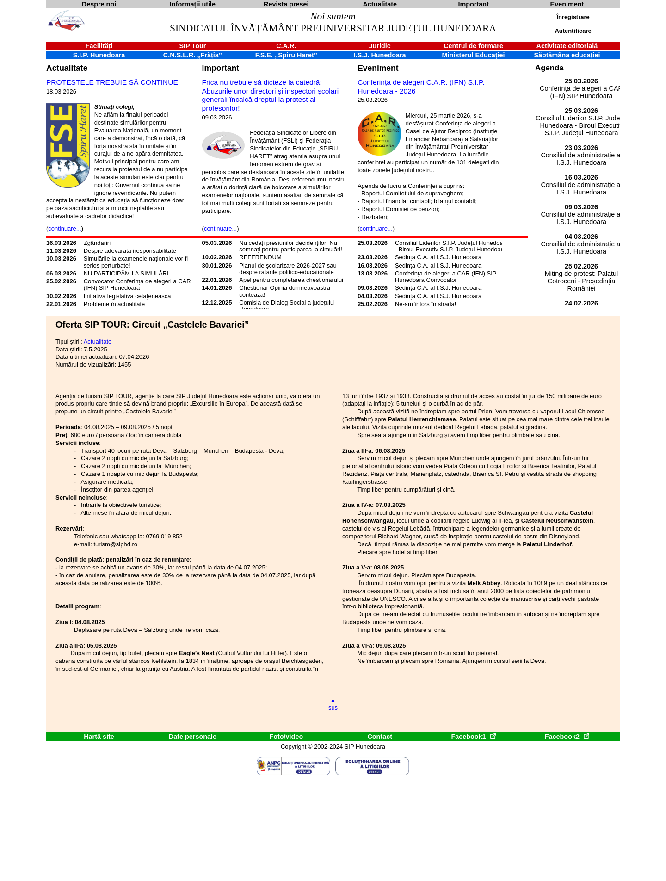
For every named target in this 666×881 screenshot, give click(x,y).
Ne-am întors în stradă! (425, 303)
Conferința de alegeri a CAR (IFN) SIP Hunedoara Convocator (445, 276)
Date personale (192, 736)
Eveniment (378, 68)
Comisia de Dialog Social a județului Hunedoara (287, 305)
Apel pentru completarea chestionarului (291, 279)
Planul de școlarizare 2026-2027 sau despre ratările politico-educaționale (287, 268)
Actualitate (66, 68)
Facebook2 (567, 736)
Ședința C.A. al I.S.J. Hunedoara (438, 257)
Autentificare (573, 30)
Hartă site (99, 736)
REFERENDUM (260, 257)
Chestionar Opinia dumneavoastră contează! (284, 291)
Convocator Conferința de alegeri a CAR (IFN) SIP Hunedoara (137, 284)
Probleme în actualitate (114, 303)
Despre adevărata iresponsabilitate (130, 250)
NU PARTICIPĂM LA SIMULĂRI (126, 273)
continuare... (64, 228)
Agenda (549, 67)
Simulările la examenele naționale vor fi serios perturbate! (136, 262)
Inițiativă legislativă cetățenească (127, 296)
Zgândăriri (97, 242)
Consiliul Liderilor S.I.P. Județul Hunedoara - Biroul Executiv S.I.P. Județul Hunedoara (451, 246)
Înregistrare (572, 16)
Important (221, 68)
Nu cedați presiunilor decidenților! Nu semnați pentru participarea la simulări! (290, 246)
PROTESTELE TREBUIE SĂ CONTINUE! (113, 82)
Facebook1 (473, 736)
